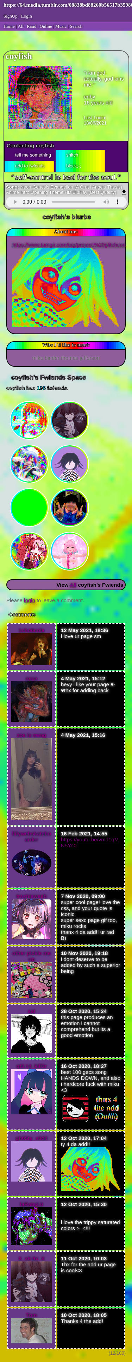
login (29, 600)
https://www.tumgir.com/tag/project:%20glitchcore (69, 245)
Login (26, 16)
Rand (31, 26)
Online (45, 26)
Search (76, 26)
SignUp (11, 16)
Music (61, 26)
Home (9, 26)
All (21, 26)
